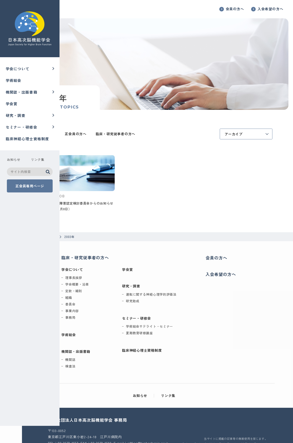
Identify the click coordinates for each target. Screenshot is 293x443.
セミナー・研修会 (21, 127)
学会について (18, 68)
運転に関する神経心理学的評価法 (181, 276)
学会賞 (12, 103)
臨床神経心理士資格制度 (27, 138)
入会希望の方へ (270, 8)
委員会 (100, 286)
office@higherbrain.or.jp (112, 430)
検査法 (100, 348)
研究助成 (163, 283)
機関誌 (100, 341)
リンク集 (187, 377)
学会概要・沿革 (107, 266)
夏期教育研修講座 (169, 315)
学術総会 (14, 80)
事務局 (100, 299)
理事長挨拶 (103, 259)
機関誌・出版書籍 (21, 92)
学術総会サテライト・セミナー (179, 308)
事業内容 (102, 292)
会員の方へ (235, 8)
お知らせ (159, 377)
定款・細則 (103, 272)
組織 (98, 279)
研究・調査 (15, 115)
